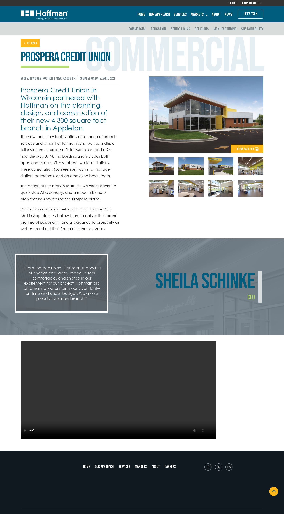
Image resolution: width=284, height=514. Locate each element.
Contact (231, 3)
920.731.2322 (42, 496)
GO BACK (32, 44)
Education (158, 29)
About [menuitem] (156, 467)
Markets (199, 15)
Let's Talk (250, 14)
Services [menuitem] (124, 467)
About (216, 15)
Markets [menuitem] (141, 467)
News (228, 15)
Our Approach (159, 15)
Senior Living (180, 29)
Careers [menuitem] (170, 467)
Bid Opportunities (251, 3)
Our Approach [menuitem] (104, 467)
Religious (202, 29)
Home (141, 15)
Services (180, 15)
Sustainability (252, 29)
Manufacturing (225, 29)
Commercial (137, 29)
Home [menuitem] (86, 467)
